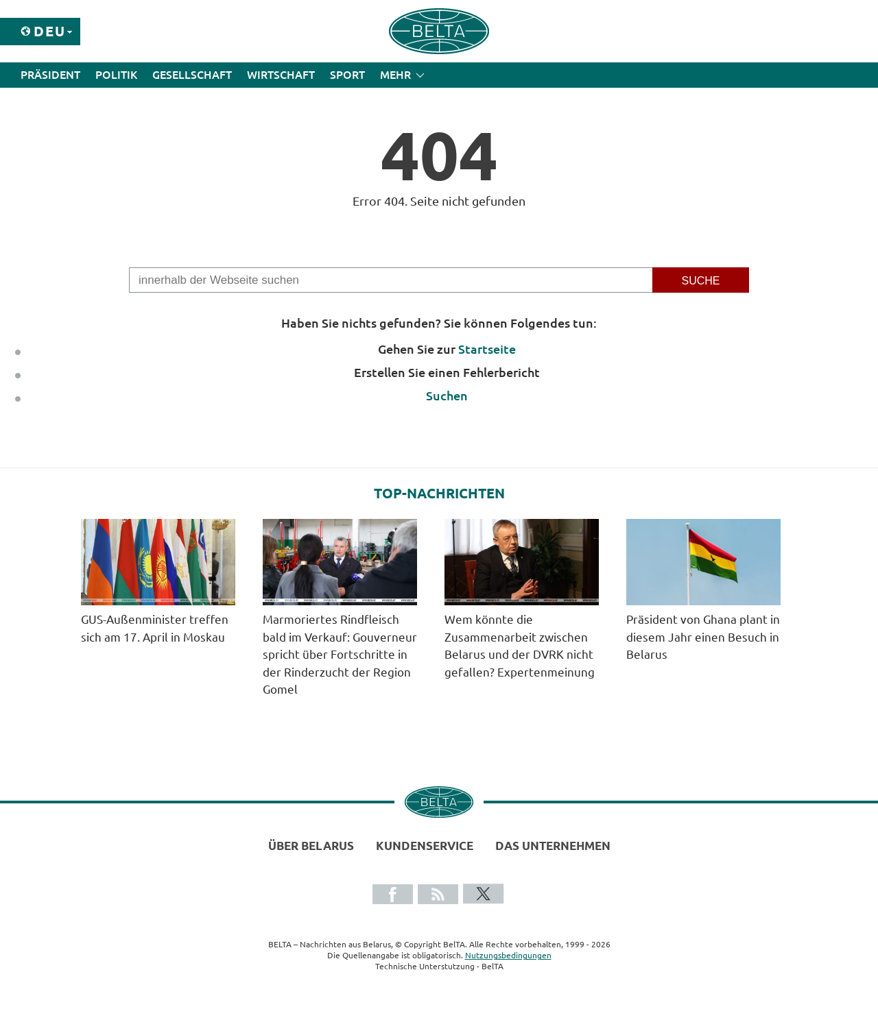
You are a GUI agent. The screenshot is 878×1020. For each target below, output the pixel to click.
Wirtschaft (281, 75)
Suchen (447, 395)
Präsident (50, 75)
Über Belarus (311, 845)
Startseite (487, 349)
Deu (50, 31)
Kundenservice (424, 845)
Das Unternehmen (552, 845)
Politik (116, 75)
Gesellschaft (192, 75)
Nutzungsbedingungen (508, 955)
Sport (347, 75)
